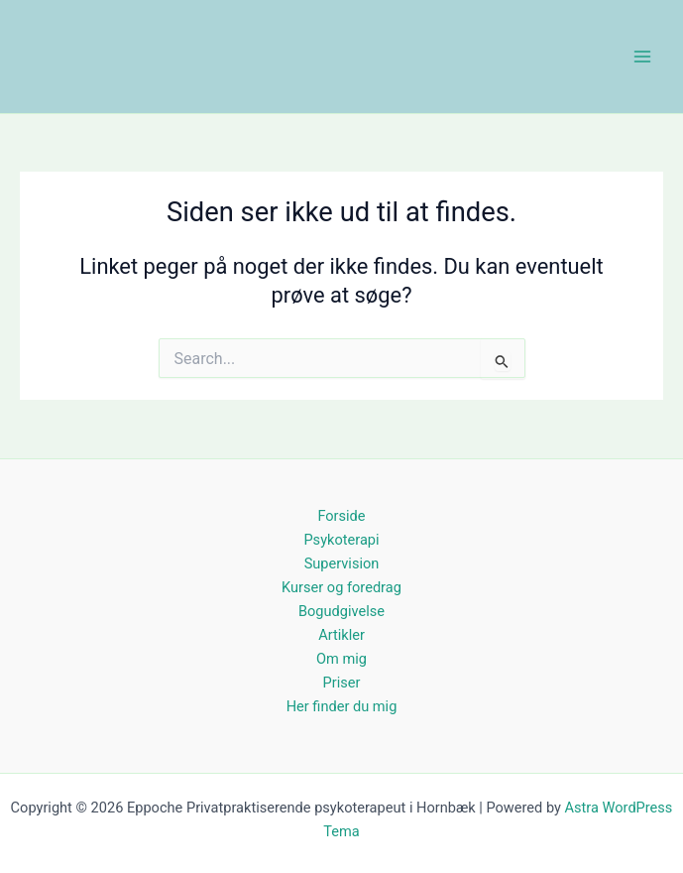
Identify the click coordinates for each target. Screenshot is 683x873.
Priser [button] (342, 682)
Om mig (341, 659)
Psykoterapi (341, 540)
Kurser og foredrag (341, 587)
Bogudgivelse (341, 611)
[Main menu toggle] (642, 56)
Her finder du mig (342, 706)
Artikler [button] (341, 635)
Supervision (342, 563)
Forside (341, 516)
